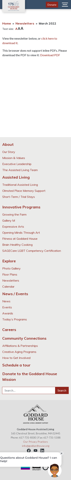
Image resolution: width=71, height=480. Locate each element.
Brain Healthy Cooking (17, 245)
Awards (7, 313)
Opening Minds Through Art (21, 232)
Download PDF (50, 55)
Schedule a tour (16, 365)
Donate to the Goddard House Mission (29, 376)
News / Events (15, 293)
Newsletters (25, 23)
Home (6, 23)
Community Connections (24, 338)
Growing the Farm (14, 214)
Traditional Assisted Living (20, 185)
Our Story (8, 152)
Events (7, 307)
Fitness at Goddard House (19, 238)
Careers (9, 329)
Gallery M (8, 220)
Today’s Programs (14, 319)
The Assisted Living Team (20, 170)
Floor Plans (9, 274)
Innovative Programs (21, 207)
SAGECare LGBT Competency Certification (31, 251)
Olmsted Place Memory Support (23, 191)
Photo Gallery (11, 268)
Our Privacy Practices (35, 441)
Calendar (8, 286)
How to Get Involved (16, 358)
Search (62, 390)
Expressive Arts (13, 226)
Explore (9, 261)
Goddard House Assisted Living (13, 6)
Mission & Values (13, 158)
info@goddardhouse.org (35, 445)
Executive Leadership (16, 164)
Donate (52, 4)
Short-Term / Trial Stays (18, 197)
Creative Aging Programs (19, 352)
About (8, 144)
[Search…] (28, 390)
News (6, 301)
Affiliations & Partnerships (20, 346)
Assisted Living (16, 177)
